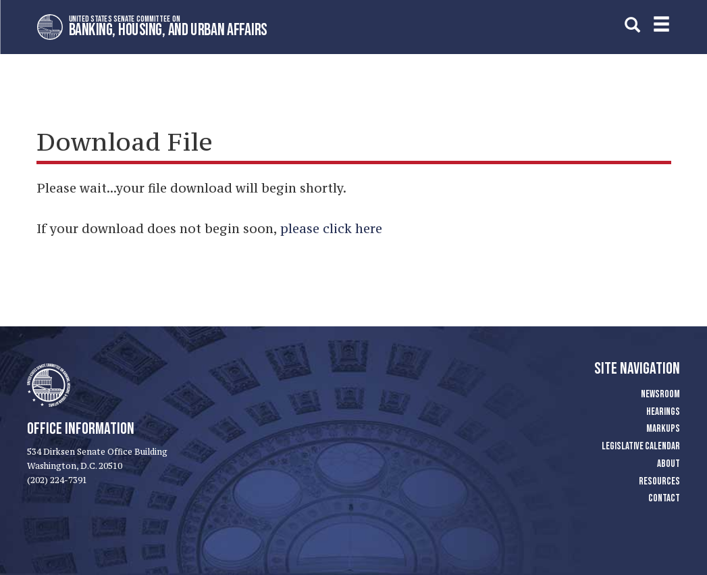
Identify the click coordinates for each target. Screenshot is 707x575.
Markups (663, 428)
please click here (331, 228)
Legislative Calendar (641, 446)
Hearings (663, 411)
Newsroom (660, 394)
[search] (632, 24)
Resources (659, 481)
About (668, 463)
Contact (664, 498)
